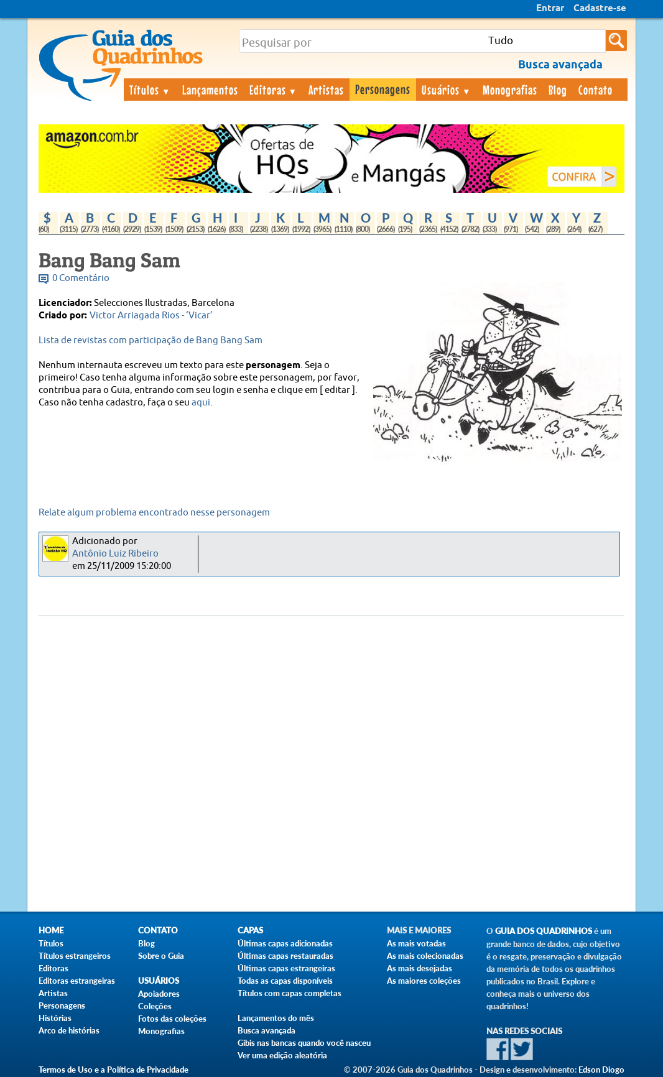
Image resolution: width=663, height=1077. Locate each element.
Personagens (382, 88)
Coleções (155, 1006)
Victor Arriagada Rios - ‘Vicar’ (151, 315)
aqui (201, 403)
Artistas (326, 89)
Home (51, 930)
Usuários (446, 89)
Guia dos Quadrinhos (543, 931)
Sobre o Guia (161, 956)
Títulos (150, 89)
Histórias (55, 1018)
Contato (595, 89)
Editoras (273, 89)
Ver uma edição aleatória (282, 1055)
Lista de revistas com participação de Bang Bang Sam (150, 340)
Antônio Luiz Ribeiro (115, 554)
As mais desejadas (419, 968)
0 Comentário (80, 278)
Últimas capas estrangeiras (286, 968)
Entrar (550, 8)
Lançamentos (210, 89)
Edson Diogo (601, 1070)
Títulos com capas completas (289, 993)
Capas (250, 930)
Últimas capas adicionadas (285, 943)
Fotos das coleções (172, 1019)
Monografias (510, 89)
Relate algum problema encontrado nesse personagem (154, 513)
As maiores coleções (424, 981)
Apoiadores (159, 994)
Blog (558, 89)
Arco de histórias (69, 1030)
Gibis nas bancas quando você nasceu (304, 1043)
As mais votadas (416, 943)
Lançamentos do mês (276, 1018)
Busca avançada (266, 1030)
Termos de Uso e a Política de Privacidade (113, 1070)
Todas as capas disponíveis (285, 981)
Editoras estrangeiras (77, 981)
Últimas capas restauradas (285, 956)
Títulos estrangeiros (75, 956)
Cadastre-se (599, 8)
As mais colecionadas (425, 956)
